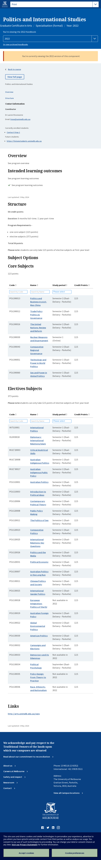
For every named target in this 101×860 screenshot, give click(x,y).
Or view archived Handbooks (15, 44)
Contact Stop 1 (13, 132)
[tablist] (54, 4)
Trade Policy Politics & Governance (36, 314)
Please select (59, 292)
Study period (58, 285)
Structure (9, 98)
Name (33, 285)
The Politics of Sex (39, 520)
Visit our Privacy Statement (24, 844)
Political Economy (39, 562)
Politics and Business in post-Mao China (38, 301)
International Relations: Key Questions (37, 543)
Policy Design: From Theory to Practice (38, 677)
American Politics (39, 635)
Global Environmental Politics (37, 626)
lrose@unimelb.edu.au (20, 119)
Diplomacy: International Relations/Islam (38, 440)
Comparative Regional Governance (36, 350)
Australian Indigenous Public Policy (39, 472)
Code (12, 285)
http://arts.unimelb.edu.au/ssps (24, 713)
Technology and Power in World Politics (38, 363)
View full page (14, 76)
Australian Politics (39, 482)
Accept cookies (26, 853)
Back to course (14, 69)
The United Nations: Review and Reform (38, 327)
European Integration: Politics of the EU (38, 603)
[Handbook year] (50, 39)
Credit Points (81, 285)
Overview (9, 92)
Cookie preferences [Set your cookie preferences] (74, 853)
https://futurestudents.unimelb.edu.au (24, 141)
